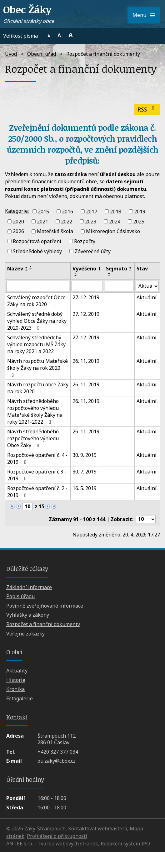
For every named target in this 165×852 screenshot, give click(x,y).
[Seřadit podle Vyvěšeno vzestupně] (75, 273)
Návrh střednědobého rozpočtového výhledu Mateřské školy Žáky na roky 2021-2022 (34, 411)
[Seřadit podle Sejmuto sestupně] (109, 275)
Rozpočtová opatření (37, 241)
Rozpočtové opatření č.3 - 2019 (36, 475)
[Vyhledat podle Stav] (147, 286)
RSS (147, 109)
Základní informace (29, 587)
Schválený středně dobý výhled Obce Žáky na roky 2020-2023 (37, 321)
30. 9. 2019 (84, 455)
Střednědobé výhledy (37, 251)
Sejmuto (119, 268)
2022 (66, 221)
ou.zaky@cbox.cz (57, 760)
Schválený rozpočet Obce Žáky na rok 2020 (36, 301)
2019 (139, 211)
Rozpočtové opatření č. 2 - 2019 (37, 492)
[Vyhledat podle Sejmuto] (119, 286)
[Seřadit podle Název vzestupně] (31, 266)
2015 (43, 211)
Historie (15, 680)
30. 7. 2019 (84, 471)
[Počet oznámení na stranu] (146, 519)
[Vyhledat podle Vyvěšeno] (87, 286)
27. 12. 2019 (85, 297)
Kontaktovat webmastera (97, 828)
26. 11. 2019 (85, 361)
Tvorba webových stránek (68, 843)
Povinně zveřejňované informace (44, 605)
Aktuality (17, 670)
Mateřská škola (55, 231)
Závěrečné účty (93, 251)
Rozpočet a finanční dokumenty (43, 624)
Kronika (15, 689)
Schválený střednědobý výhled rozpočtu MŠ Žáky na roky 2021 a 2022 (36, 344)
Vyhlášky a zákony (27, 614)
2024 (114, 221)
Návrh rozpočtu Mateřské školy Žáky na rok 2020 (37, 368)
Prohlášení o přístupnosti (57, 836)
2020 (18, 221)
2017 (91, 211)
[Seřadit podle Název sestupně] (31, 269)
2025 (138, 221)
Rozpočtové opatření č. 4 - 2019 (37, 458)
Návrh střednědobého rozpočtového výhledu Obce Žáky (33, 438)
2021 (42, 221)
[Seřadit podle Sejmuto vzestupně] (109, 273)
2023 (90, 221)
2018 (115, 211)
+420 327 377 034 (58, 751)
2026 (18, 231)
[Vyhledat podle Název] (37, 286)
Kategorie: (17, 210)
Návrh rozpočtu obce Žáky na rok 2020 (37, 388)
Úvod (11, 53)
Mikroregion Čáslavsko (113, 231)
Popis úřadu (20, 596)
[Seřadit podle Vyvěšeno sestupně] (75, 275)
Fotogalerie (19, 698)
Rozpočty (84, 241)
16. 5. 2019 (84, 488)
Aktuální (147, 297)
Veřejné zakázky (25, 633)
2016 (67, 211)
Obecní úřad (41, 53)
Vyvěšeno (86, 268)
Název (17, 268)
